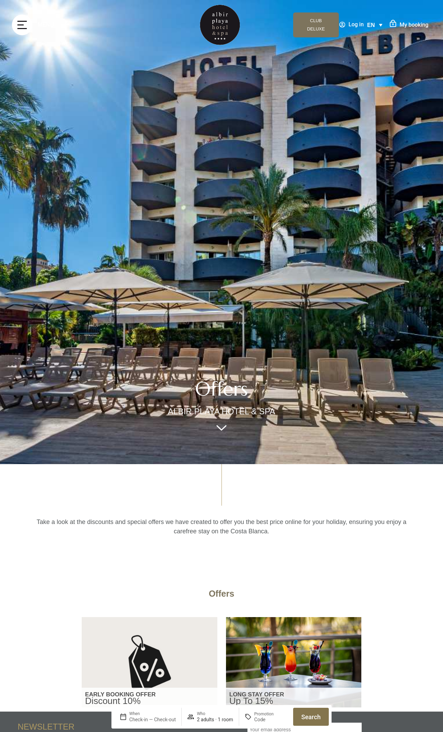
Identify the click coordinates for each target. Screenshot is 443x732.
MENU (46, 25)
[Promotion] (271, 719)
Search (311, 717)
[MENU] (22, 25)
